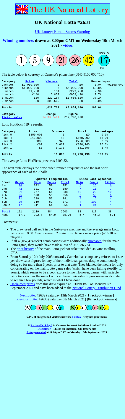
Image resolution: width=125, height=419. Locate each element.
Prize (29, 82)
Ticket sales (12, 124)
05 (20, 211)
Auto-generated (35, 351)
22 (94, 207)
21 (20, 207)
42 (20, 203)
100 (93, 218)
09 (20, 218)
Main (37, 195)
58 (94, 211)
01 (20, 215)
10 (79, 207)
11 (94, 203)
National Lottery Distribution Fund (96, 307)
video (67, 45)
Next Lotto (27, 314)
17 (20, 222)
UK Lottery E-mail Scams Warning (62, 32)
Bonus (51, 195)
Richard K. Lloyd (41, 344)
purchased (95, 260)
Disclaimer (44, 347)
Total (73, 82)
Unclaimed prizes (22, 303)
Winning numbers (18, 40)
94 (94, 222)
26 (20, 199)
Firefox (76, 335)
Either (110, 195)
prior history (25, 268)
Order (19, 195)
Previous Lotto (26, 318)
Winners (52, 82)
